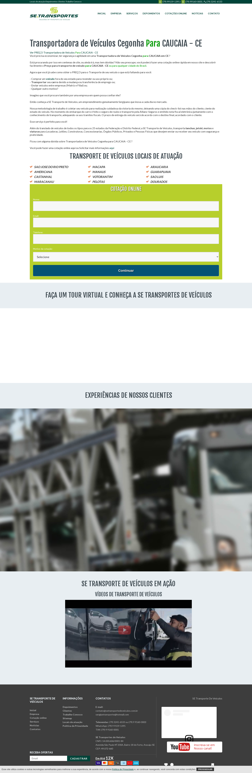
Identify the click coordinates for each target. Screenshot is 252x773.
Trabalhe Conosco (73, 1)
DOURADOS (158, 181)
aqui (111, 147)
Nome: (36, 199)
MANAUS (98, 172)
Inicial (102, 13)
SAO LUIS (156, 177)
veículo (50, 78)
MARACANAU (44, 181)
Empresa (116, 13)
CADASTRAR (78, 758)
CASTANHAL (43, 177)
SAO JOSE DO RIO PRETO (51, 167)
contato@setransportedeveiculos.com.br (117, 710)
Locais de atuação (37, 1)
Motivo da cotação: (43, 248)
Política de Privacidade (75, 725)
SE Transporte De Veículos (207, 698)
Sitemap (67, 718)
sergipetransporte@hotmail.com (112, 714)
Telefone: (38, 232)
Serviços (132, 13)
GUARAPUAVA (160, 172)
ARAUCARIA (159, 167)
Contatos (35, 729)
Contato (214, 13)
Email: (36, 215)
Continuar (126, 270)
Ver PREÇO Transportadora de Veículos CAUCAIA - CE (64, 52)
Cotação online (38, 717)
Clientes (61, 1)
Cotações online (176, 13)
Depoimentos (52, 1)
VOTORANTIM (102, 177)
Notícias (197, 13)
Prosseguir (205, 769)
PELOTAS (98, 181)
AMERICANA (43, 172)
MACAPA (98, 167)
